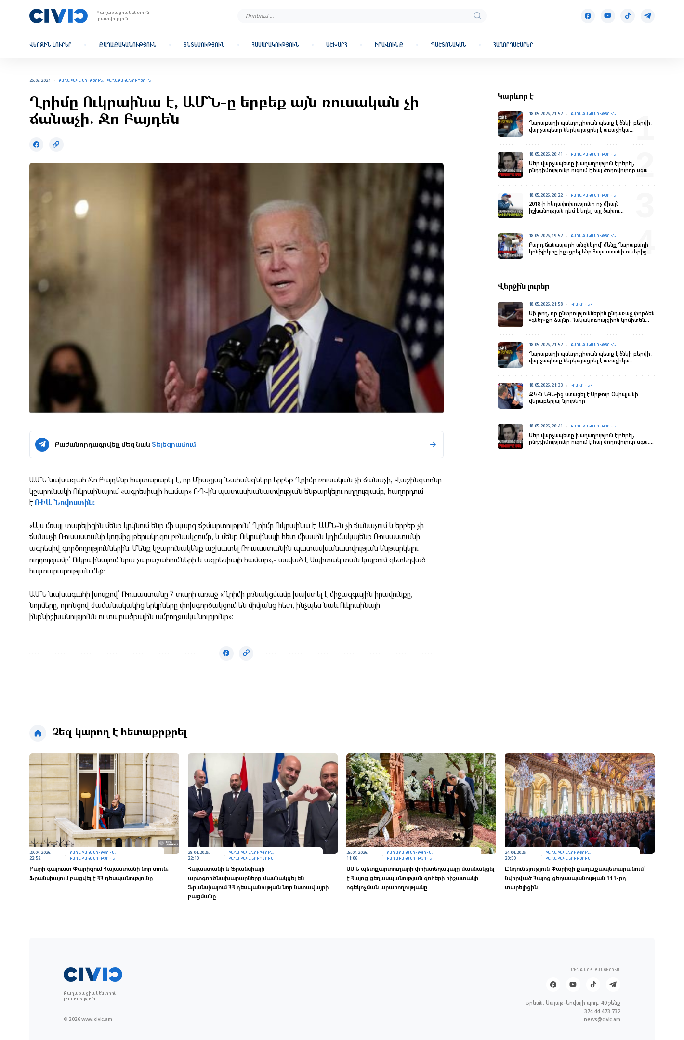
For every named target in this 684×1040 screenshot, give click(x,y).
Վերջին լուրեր (50, 45)
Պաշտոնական (448, 45)
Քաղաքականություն (128, 45)
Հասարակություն (275, 45)
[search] (477, 15)
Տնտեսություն (204, 45)
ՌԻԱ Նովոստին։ (64, 503)
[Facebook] (588, 16)
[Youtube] (608, 16)
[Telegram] (648, 16)
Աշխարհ (336, 45)
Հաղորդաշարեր (513, 45)
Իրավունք (389, 45)
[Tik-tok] (627, 16)
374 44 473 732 (602, 1011)
